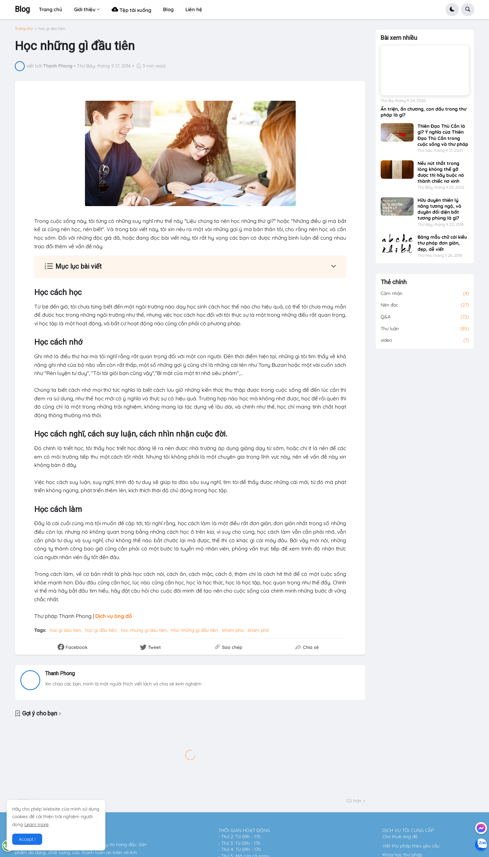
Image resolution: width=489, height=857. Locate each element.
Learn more (36, 824)
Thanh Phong (60, 673)
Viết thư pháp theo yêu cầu (411, 846)
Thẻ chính (394, 282)
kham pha (232, 630)
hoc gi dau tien (52, 29)
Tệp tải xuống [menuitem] (131, 9)
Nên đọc (425, 305)
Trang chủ (24, 29)
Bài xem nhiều (399, 38)
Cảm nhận (425, 293)
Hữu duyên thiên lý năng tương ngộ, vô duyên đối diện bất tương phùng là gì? (439, 209)
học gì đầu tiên (101, 630)
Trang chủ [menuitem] (50, 9)
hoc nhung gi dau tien (144, 630)
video (425, 340)
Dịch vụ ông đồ (113, 616)
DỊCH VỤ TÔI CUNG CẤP (408, 830)
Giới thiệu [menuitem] (84, 9)
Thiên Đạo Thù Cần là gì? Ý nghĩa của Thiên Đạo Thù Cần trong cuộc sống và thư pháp (443, 135)
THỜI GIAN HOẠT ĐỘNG (244, 830)
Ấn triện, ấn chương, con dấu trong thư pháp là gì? (423, 112)
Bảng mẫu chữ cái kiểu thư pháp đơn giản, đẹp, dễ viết (442, 243)
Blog (22, 9)
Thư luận (425, 329)
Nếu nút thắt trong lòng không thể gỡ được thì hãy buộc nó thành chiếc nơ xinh (441, 172)
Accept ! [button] (27, 839)
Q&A (425, 317)
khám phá (258, 630)
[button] (452, 9)
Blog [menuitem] (168, 9)
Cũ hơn (353, 801)
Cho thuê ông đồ (400, 837)
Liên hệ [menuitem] (193, 9)
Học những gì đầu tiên (194, 630)
